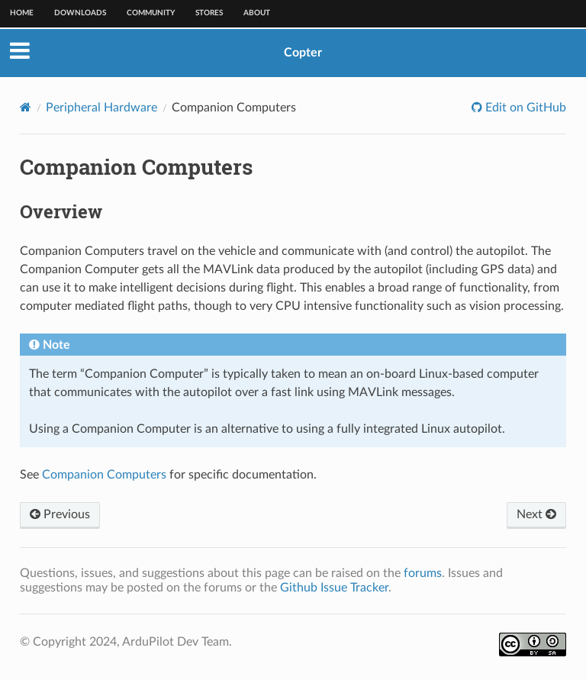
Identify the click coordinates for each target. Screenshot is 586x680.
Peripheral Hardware (101, 108)
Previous (60, 514)
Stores (209, 13)
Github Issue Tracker (334, 588)
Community (151, 13)
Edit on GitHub (524, 108)
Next (536, 514)
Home (22, 13)
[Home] (25, 107)
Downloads (80, 13)
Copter (303, 53)
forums (423, 573)
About (256, 13)
